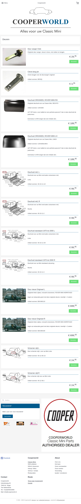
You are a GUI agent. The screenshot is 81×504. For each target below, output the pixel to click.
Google (30, 483)
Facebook (5, 458)
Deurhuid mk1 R (34, 201)
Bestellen (74, 61)
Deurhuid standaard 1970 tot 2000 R (41, 260)
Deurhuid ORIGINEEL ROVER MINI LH (42, 136)
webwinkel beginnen (44, 500)
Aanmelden (7, 416)
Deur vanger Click (34, 49)
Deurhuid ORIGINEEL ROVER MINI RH (43, 100)
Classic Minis (32, 462)
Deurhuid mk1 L (34, 172)
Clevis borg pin (33, 72)
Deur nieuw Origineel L (36, 289)
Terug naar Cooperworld (35, 481)
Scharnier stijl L (33, 348)
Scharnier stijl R (34, 373)
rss (37, 500)
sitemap (34, 500)
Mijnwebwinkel (61, 500)
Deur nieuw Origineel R (36, 319)
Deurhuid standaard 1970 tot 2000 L (41, 231)
